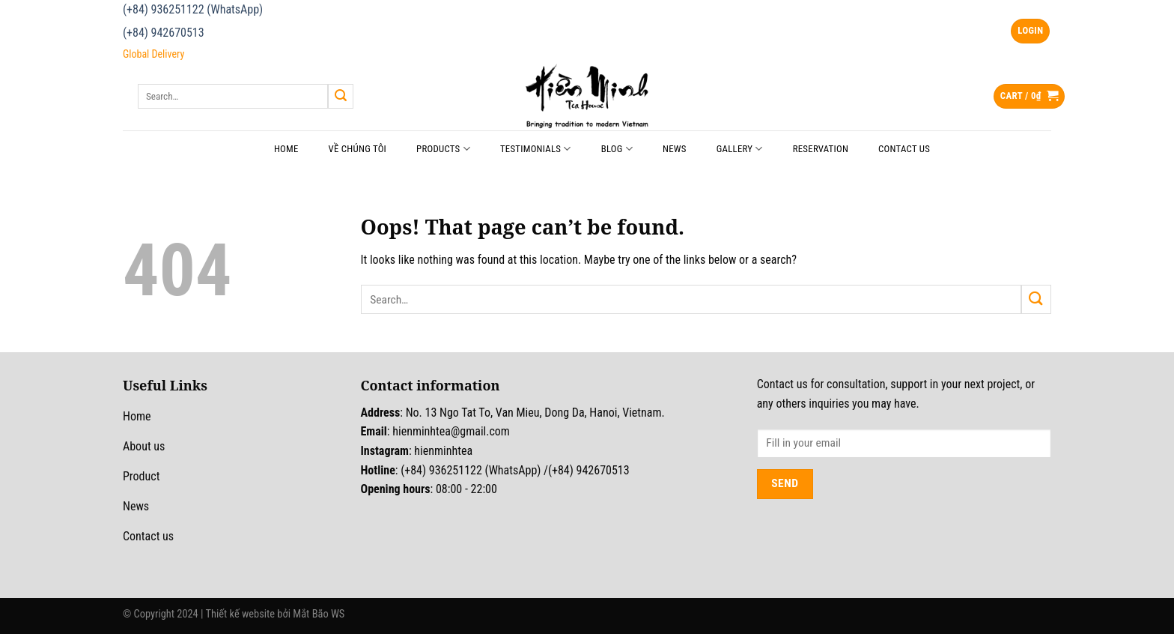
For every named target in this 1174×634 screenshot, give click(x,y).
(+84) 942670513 (163, 32)
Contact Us (904, 148)
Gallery (740, 149)
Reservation (820, 148)
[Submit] (340, 96)
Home (286, 148)
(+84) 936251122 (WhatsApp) (193, 9)
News (675, 148)
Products (443, 149)
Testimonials (535, 149)
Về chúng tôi (357, 148)
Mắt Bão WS (318, 614)
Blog (617, 149)
